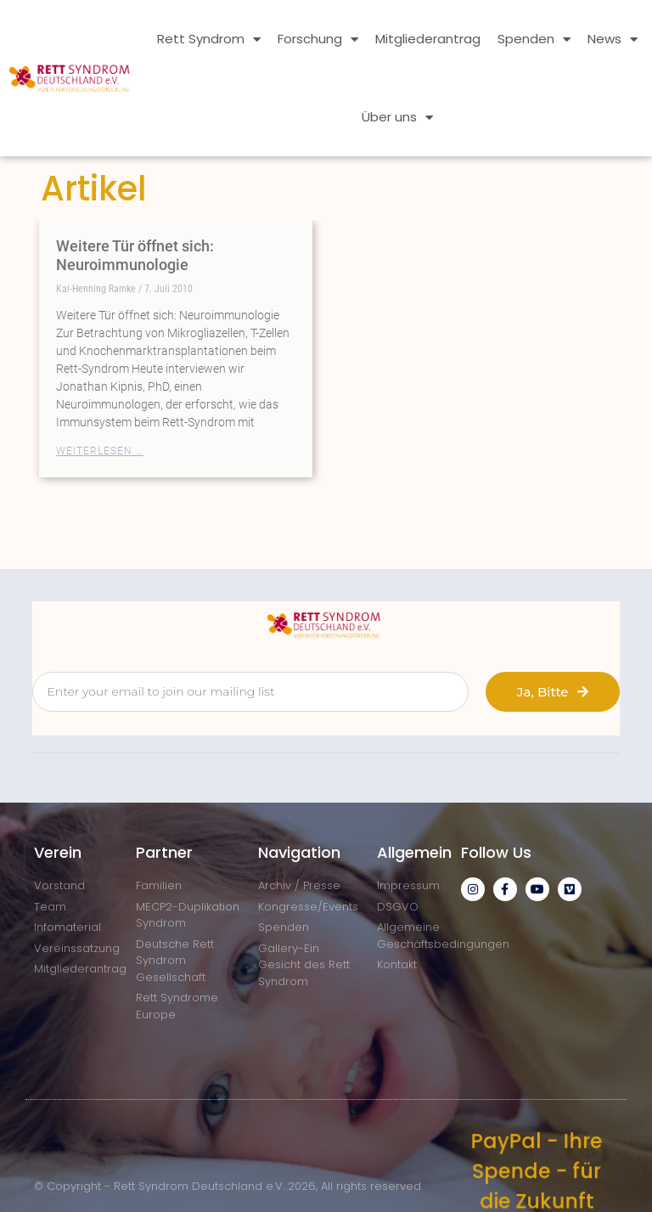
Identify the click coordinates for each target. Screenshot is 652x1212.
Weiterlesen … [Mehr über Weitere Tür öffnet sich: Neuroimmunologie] (99, 451)
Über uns (397, 117)
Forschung (318, 39)
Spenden (533, 39)
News (612, 39)
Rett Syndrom (209, 39)
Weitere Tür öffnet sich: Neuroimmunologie (135, 255)
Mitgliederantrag (428, 39)
